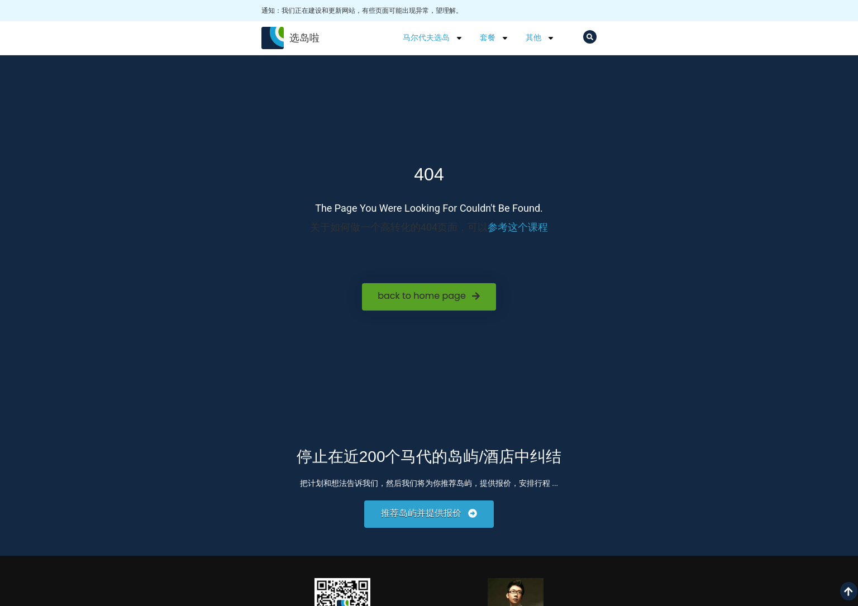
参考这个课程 (518, 227)
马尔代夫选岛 (433, 37)
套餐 (494, 37)
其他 (540, 37)
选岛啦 (304, 38)
